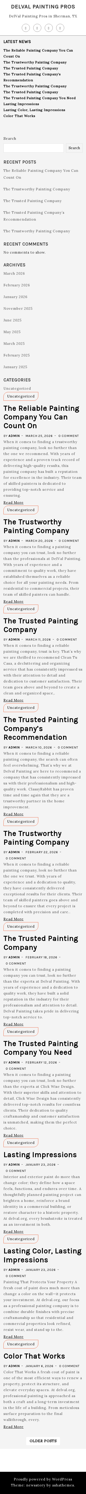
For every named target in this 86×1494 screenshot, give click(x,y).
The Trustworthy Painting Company (35, 62)
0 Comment (68, 436)
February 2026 (16, 285)
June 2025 (12, 320)
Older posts (43, 1441)
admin (14, 436)
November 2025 (18, 308)
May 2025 (12, 332)
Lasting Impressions (21, 104)
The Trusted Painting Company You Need (39, 98)
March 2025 (14, 343)
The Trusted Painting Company (30, 68)
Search (9, 138)
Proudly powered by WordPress (43, 1479)
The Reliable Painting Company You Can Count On (41, 417)
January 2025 (15, 367)
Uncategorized (17, 388)
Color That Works (19, 116)
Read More (13, 502)
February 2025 (16, 355)
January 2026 (15, 297)
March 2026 (14, 273)
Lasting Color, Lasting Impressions (34, 110)
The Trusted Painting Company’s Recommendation (40, 728)
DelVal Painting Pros (43, 6)
